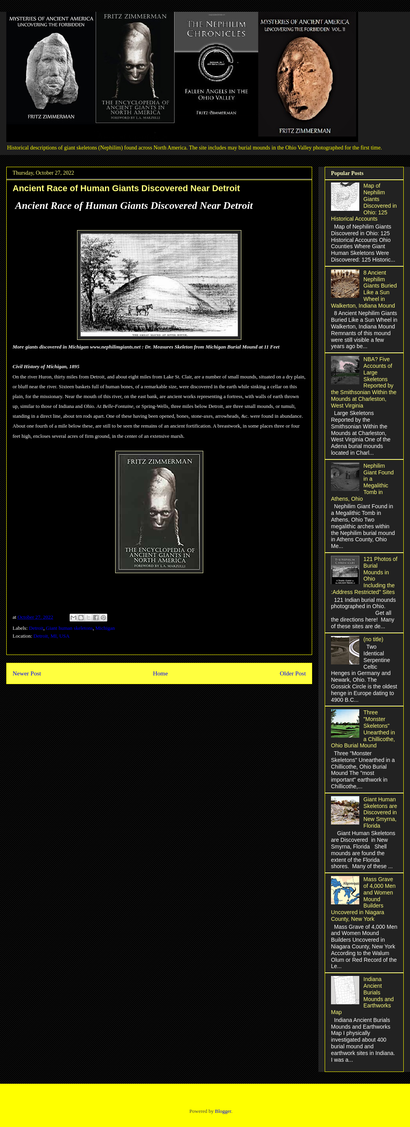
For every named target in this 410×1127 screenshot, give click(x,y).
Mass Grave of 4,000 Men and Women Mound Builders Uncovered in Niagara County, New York (363, 899)
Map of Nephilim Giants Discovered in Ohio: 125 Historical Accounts (364, 202)
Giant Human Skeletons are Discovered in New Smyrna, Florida (380, 812)
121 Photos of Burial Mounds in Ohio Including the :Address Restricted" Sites (364, 575)
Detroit (36, 628)
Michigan (105, 628)
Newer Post (27, 673)
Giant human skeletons (69, 628)
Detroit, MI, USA (51, 636)
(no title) (374, 639)
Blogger (223, 1111)
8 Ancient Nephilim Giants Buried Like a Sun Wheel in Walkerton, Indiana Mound (364, 289)
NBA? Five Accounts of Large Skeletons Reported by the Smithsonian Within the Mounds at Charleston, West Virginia (364, 382)
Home (160, 673)
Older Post (293, 673)
